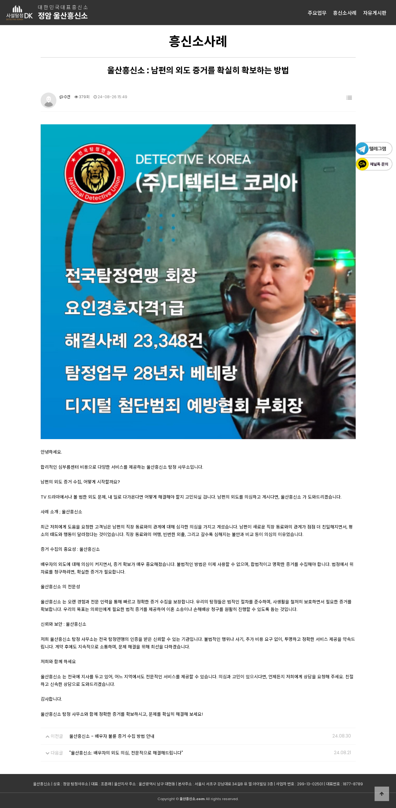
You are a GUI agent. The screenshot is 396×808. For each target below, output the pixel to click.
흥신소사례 (345, 12)
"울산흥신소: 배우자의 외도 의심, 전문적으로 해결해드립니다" (126, 753)
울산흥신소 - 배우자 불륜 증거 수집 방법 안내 (111, 736)
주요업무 (317, 12)
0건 (65, 96)
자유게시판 (375, 12)
